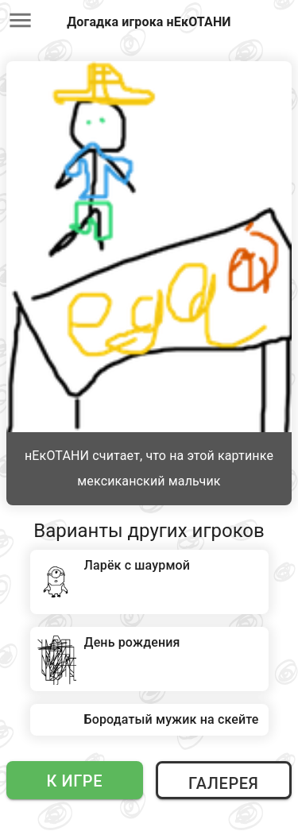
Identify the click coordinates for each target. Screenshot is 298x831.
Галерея (223, 783)
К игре (74, 780)
